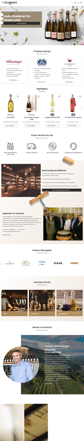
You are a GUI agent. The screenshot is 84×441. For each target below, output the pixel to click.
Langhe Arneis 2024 (52, 117)
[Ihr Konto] (78, 3)
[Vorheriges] (2, 108)
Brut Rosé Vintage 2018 (31, 118)
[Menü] (2, 3)
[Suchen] (72, 3)
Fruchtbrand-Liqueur (73, 117)
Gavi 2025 (11, 117)
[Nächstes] (82, 108)
